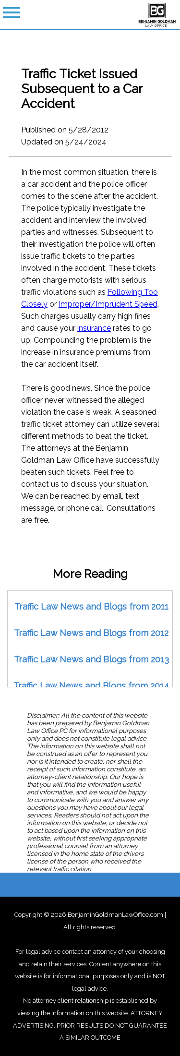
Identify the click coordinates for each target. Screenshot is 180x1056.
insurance (94, 328)
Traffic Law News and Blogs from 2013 (91, 659)
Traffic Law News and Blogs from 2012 (91, 633)
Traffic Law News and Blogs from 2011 (91, 606)
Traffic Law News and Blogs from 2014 (91, 686)
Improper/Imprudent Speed (108, 304)
